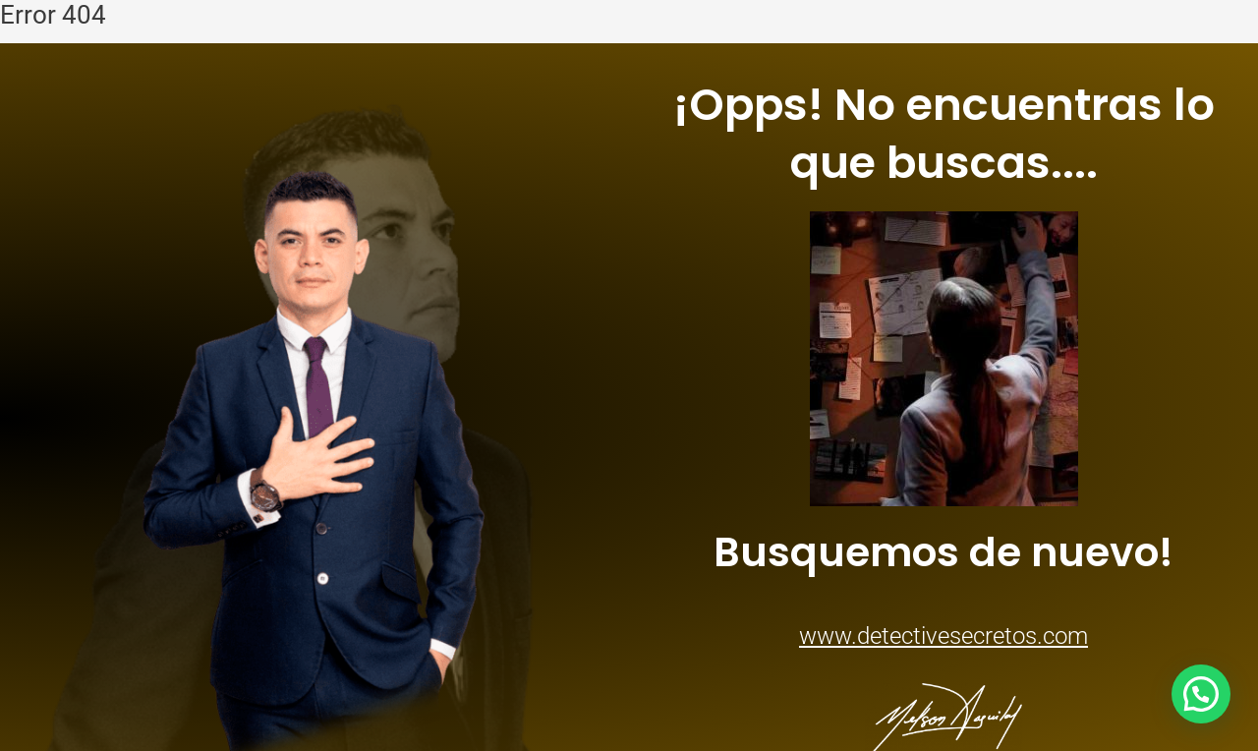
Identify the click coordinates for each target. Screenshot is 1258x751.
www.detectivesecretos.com (943, 636)
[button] (1201, 693)
